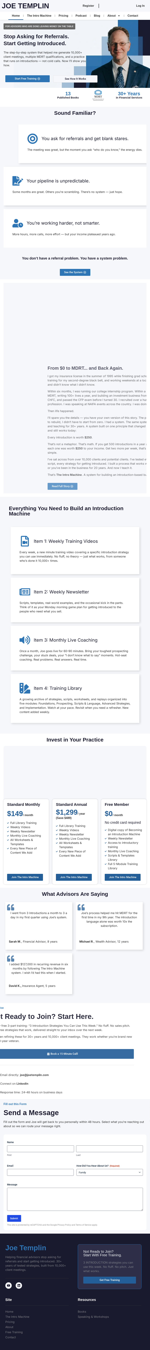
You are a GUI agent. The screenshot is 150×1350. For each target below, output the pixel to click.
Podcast (81, 15)
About (113, 16)
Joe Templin (25, 6)
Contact (133, 15)
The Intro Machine (39, 15)
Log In (140, 5)
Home (16, 15)
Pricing (63, 15)
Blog (97, 15)
